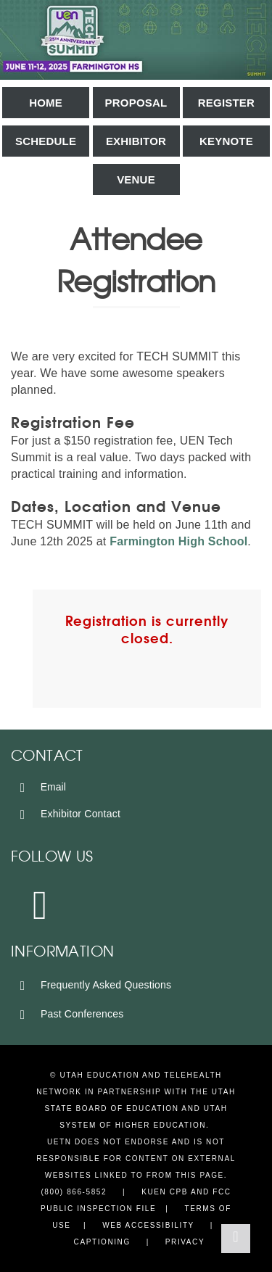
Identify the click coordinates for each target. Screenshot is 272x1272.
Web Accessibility (148, 1225)
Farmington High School (178, 541)
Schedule (45, 141)
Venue (136, 179)
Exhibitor (136, 141)
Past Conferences (69, 1014)
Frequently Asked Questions (93, 985)
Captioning (102, 1242)
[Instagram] (42, 904)
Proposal (136, 102)
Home (45, 102)
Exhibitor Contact (67, 813)
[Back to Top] (235, 1238)
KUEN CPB (164, 1192)
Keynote (226, 141)
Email (40, 787)
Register (226, 102)
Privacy (185, 1242)
